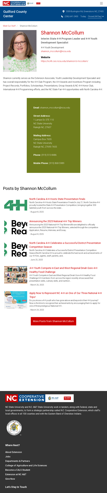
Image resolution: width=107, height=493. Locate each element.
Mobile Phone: (40, 163)
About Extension (13, 452)
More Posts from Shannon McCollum (53, 321)
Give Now (10, 479)
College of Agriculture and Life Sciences (26, 465)
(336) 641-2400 (69, 16)
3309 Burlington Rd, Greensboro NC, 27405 (83, 11)
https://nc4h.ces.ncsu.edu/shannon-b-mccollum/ (64, 61)
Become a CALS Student (17, 470)
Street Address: (41, 116)
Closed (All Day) (96, 16)
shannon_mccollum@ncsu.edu (56, 51)
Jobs (7, 456)
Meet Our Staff (9, 26)
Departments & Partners (17, 461)
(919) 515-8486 (49, 155)
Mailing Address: (42, 135)
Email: (36, 107)
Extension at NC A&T (15, 474)
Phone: (37, 155)
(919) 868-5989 (56, 163)
